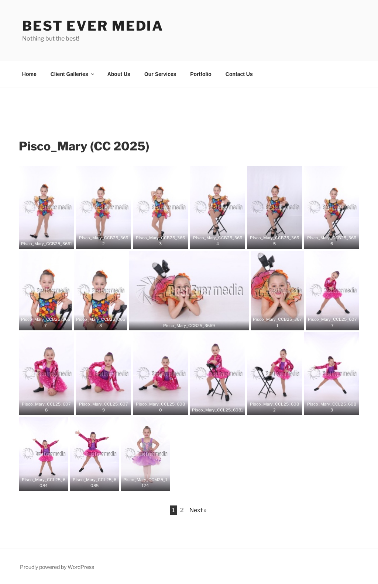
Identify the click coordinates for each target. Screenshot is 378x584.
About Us (118, 74)
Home (29, 74)
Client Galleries (73, 74)
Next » (197, 510)
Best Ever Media (93, 26)
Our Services (160, 74)
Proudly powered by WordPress (57, 567)
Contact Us (239, 74)
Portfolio (201, 74)
